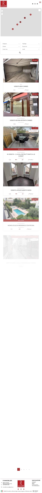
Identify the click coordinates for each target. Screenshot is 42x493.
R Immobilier (7, 480)
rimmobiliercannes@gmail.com (8, 487)
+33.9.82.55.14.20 (6, 484)
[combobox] (11, 44)
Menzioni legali (14, 491)
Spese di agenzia (21, 491)
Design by (35, 491)
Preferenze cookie (28, 491)
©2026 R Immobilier (7, 491)
